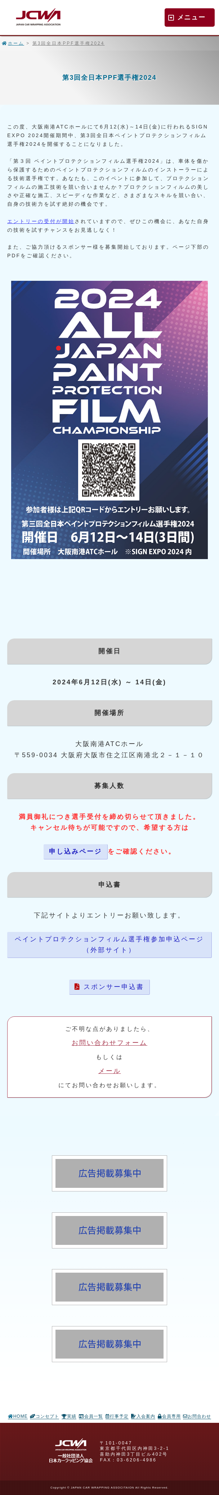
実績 (69, 1416)
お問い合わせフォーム (109, 1042)
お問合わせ (197, 1416)
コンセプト (44, 1416)
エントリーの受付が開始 (41, 221)
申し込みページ (75, 851)
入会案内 (143, 1416)
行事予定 (117, 1416)
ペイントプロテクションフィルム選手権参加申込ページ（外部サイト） (109, 945)
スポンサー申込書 (109, 986)
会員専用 (169, 1416)
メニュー (187, 17)
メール (109, 1071)
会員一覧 (91, 1416)
